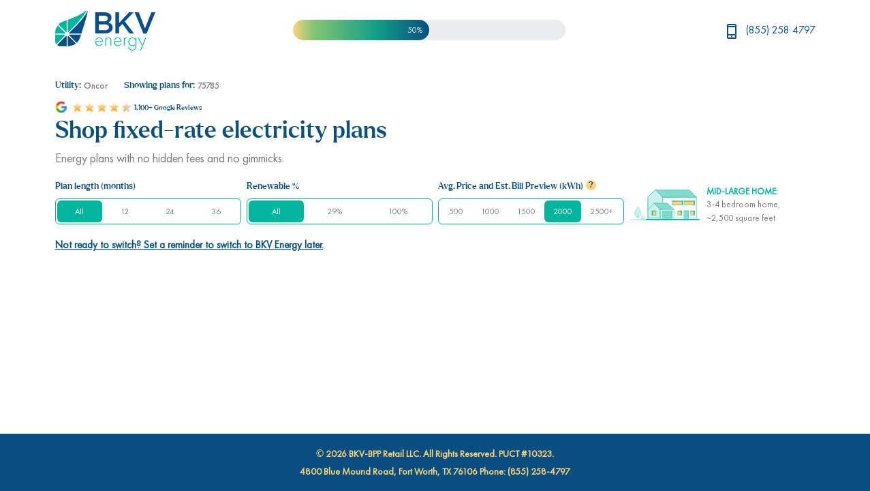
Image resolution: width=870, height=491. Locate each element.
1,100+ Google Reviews (168, 107)
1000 (490, 211)
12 (125, 211)
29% (334, 211)
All (79, 211)
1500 (526, 211)
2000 (562, 211)
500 (456, 211)
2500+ (601, 211)
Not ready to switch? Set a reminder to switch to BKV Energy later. (189, 245)
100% (397, 211)
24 (170, 211)
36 (216, 211)
